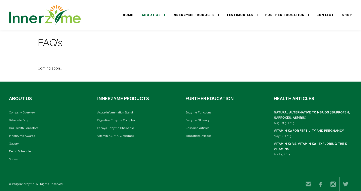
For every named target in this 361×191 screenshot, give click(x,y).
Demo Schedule (20, 151)
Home (128, 15)
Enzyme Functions (198, 112)
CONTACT (325, 15)
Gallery (14, 143)
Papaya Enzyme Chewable (115, 128)
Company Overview (22, 112)
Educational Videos (198, 136)
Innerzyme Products (193, 15)
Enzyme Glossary (198, 120)
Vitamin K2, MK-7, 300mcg (115, 136)
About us (151, 15)
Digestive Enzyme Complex (116, 120)
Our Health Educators (23, 128)
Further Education (285, 15)
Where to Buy (18, 120)
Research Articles (197, 128)
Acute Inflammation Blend (115, 112)
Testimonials (239, 15)
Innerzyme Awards (22, 136)
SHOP (347, 15)
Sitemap (14, 159)
